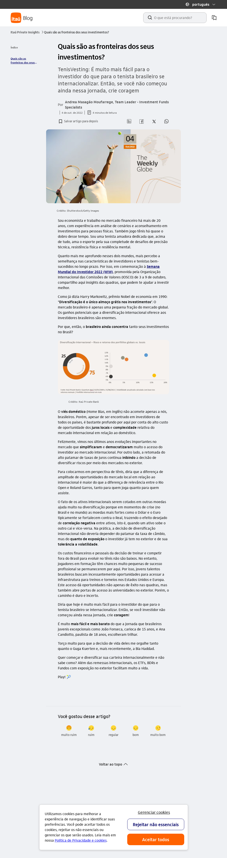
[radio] (69, 731)
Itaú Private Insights (27, 32)
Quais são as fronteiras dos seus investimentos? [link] (23, 60)
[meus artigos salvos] (214, 17)
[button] (200, 4)
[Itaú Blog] (22, 17)
